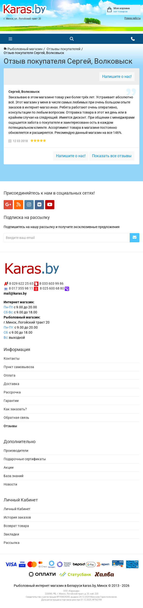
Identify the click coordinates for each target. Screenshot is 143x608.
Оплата (9, 375)
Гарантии (11, 401)
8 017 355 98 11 (21, 288)
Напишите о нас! (117, 76)
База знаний (13, 476)
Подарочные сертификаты (25, 459)
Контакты (12, 358)
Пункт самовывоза (19, 367)
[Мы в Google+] (8, 204)
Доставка (11, 384)
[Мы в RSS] (18, 204)
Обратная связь (16, 417)
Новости (10, 484)
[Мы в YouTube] (49, 204)
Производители (16, 451)
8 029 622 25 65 (21, 283)
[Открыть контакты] (132, 39)
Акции (9, 467)
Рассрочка (12, 392)
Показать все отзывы (111, 156)
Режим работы (132, 18)
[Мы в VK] (39, 204)
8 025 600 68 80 (52, 288)
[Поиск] (71, 39)
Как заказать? (15, 409)
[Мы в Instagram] (29, 204)
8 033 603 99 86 (51, 283)
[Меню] (10, 39)
